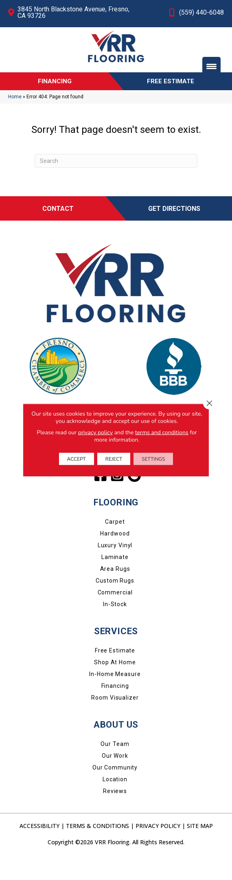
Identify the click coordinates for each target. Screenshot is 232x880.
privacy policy (95, 432)
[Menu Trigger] (211, 66)
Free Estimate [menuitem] (115, 672)
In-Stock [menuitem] (115, 625)
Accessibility (39, 847)
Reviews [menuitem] (115, 812)
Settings (153, 459)
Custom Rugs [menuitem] (115, 602)
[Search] (116, 182)
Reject (113, 459)
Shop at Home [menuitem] (115, 684)
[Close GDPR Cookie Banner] (209, 403)
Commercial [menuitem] (115, 614)
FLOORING (116, 524)
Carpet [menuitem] (115, 543)
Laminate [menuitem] (115, 578)
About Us (116, 746)
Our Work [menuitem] (115, 777)
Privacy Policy (158, 847)
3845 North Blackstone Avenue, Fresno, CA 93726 (73, 12)
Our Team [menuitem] (115, 765)
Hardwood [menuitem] (114, 555)
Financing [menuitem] (115, 707)
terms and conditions (161, 432)
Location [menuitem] (115, 801)
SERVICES (116, 653)
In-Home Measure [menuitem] (114, 695)
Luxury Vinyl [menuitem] (115, 567)
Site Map (200, 847)
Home (15, 118)
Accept (76, 459)
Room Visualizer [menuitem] (114, 719)
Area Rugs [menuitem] (115, 590)
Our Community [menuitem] (115, 789)
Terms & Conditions (97, 847)
